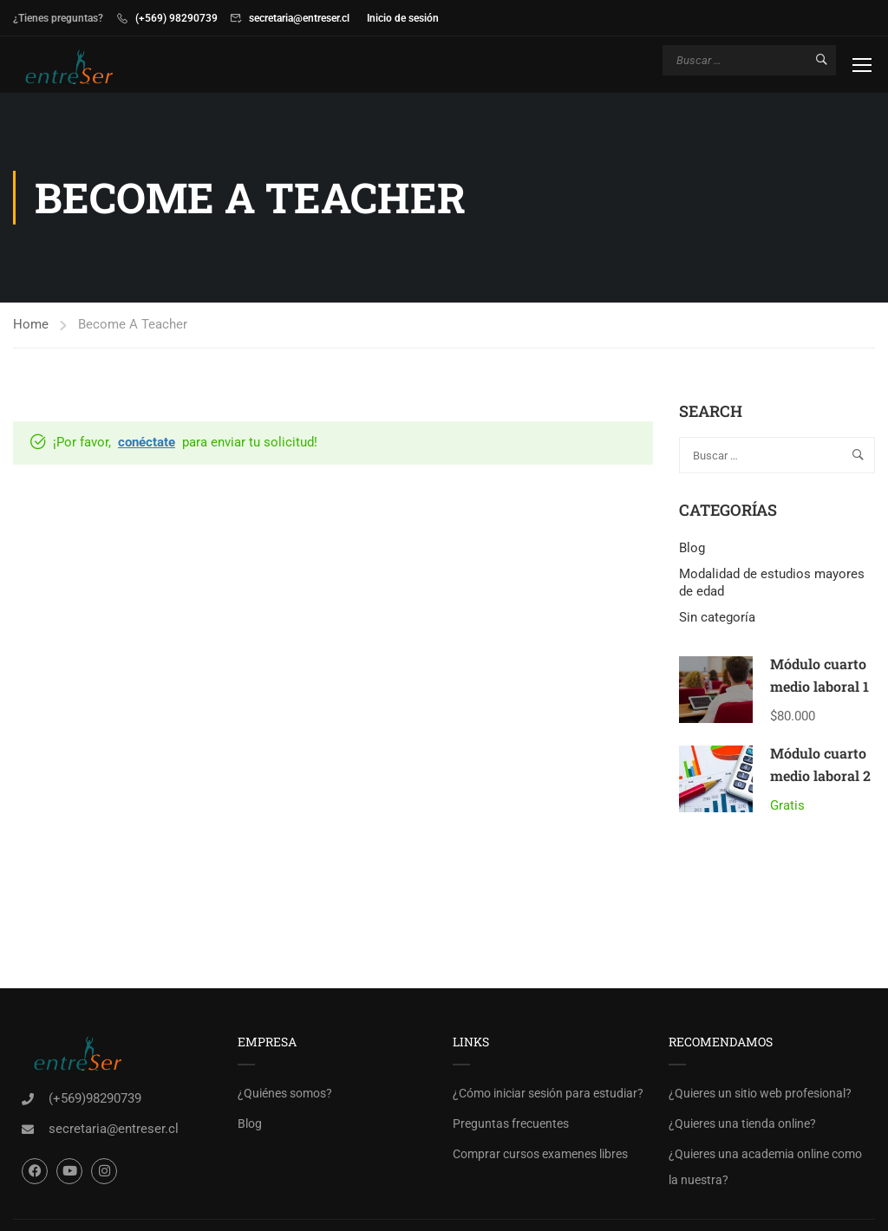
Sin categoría (717, 617)
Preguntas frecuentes (511, 1123)
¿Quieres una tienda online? (742, 1123)
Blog (692, 548)
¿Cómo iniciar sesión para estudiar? (548, 1093)
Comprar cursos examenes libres (540, 1154)
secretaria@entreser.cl (299, 18)
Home (31, 324)
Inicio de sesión (403, 18)
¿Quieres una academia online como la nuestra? (765, 1167)
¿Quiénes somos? (285, 1093)
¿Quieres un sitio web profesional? (760, 1093)
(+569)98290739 (95, 1098)
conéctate (146, 442)
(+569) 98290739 (176, 18)
